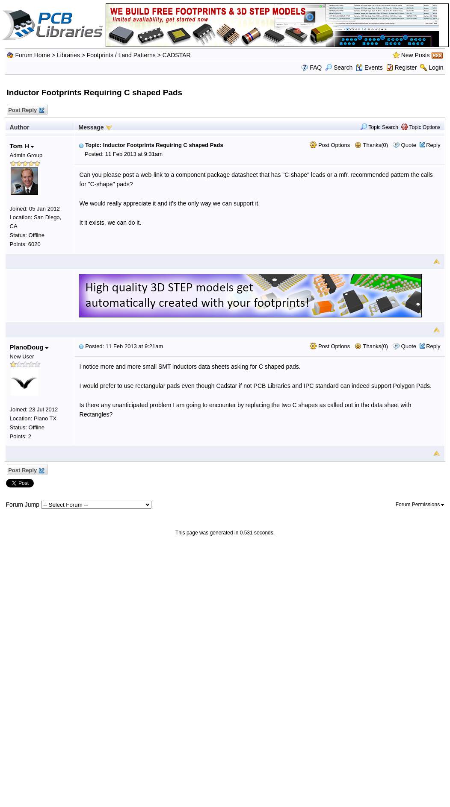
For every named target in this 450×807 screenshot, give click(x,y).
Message (91, 127)
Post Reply (26, 110)
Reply (433, 145)
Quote (408, 145)
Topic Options (421, 127)
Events (369, 67)
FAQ (316, 67)
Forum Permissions (420, 505)
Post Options (330, 145)
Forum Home (32, 55)
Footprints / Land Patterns (121, 55)
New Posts (415, 55)
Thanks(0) (371, 145)
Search (338, 67)
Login (436, 67)
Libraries (68, 55)
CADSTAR (177, 55)
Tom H (22, 146)
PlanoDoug (29, 347)
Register (405, 67)
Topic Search (379, 127)
